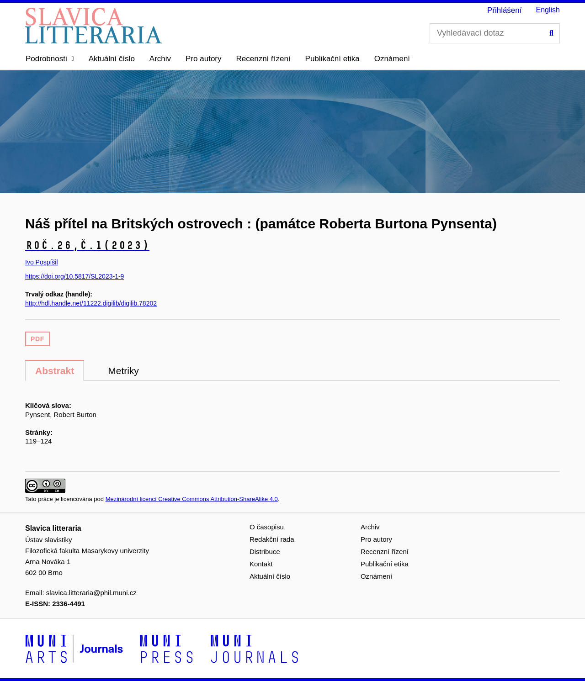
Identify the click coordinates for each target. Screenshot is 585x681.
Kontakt (261, 564)
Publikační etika (332, 58)
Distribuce (265, 551)
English (548, 10)
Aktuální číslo (112, 58)
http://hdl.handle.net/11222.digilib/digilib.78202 (91, 303)
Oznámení (392, 58)
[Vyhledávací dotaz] (495, 33)
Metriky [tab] (123, 370)
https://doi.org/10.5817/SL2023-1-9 (74, 276)
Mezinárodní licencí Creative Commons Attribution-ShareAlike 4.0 (192, 499)
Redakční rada (272, 539)
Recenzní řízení (263, 58)
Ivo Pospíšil (41, 262)
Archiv (160, 58)
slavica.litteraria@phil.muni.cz (91, 593)
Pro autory (203, 58)
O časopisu (267, 527)
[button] (50, 59)
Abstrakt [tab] (54, 370)
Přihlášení (504, 10)
